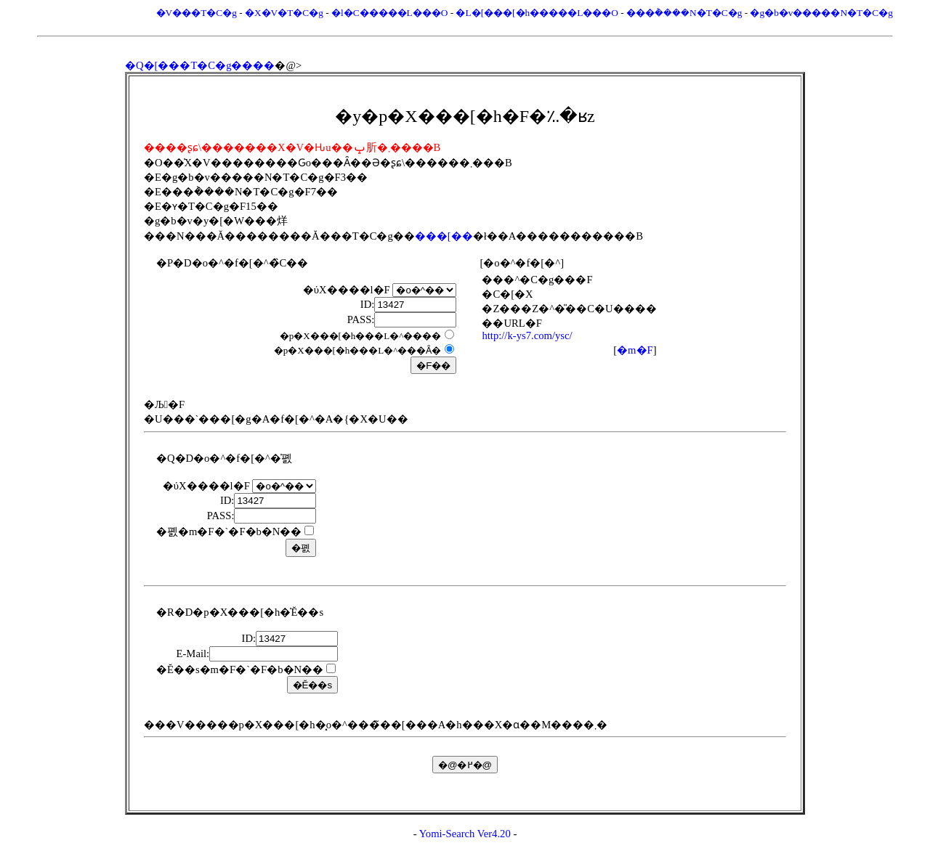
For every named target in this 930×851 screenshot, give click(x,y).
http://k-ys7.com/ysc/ (527, 335)
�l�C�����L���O (389, 12)
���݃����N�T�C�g (684, 12)
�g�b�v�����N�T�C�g (821, 12)
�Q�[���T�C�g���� (200, 65)
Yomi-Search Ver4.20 (465, 833)
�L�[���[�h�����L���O (537, 12)
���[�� (444, 236)
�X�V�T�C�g (284, 12)
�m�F (635, 350)
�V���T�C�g (196, 12)
